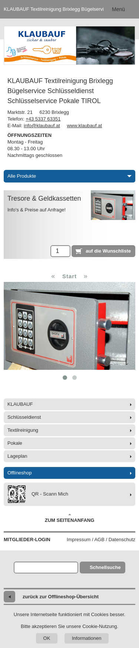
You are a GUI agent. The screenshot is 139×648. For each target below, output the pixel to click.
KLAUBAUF (20, 404)
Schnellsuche (105, 567)
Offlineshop (19, 473)
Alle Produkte (69, 176)
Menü (118, 9)
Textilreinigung (22, 430)
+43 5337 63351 (43, 119)
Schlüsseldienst (24, 417)
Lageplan (17, 456)
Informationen (87, 638)
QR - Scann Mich (37, 494)
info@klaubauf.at (42, 125)
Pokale (14, 443)
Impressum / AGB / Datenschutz (101, 539)
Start (69, 276)
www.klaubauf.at (84, 125)
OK (46, 638)
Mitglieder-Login (27, 539)
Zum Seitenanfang (70, 518)
